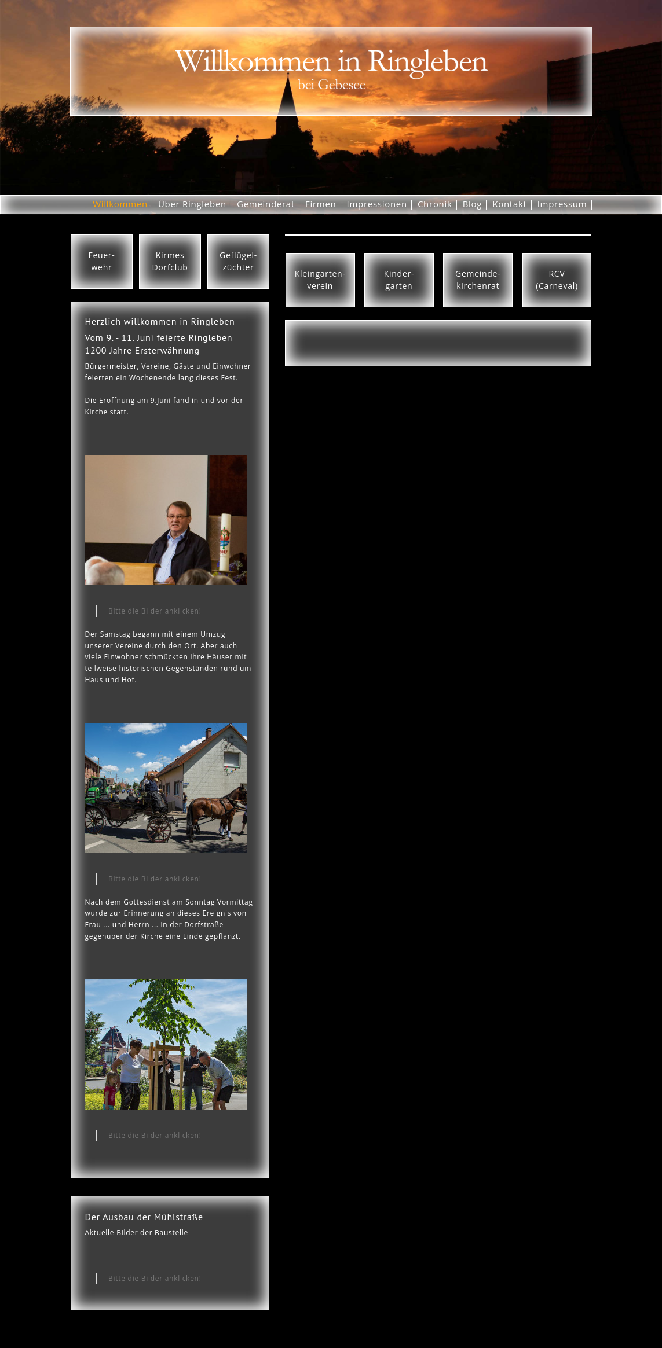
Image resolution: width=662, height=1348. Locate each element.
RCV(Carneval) (557, 279)
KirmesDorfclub (170, 261)
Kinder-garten (399, 279)
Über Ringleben (192, 204)
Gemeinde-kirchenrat (477, 279)
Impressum (562, 204)
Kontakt (509, 204)
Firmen (321, 204)
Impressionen (377, 204)
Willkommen (120, 204)
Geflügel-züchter (238, 261)
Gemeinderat (266, 204)
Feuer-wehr (101, 261)
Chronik (435, 204)
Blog (472, 204)
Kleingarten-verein (320, 279)
